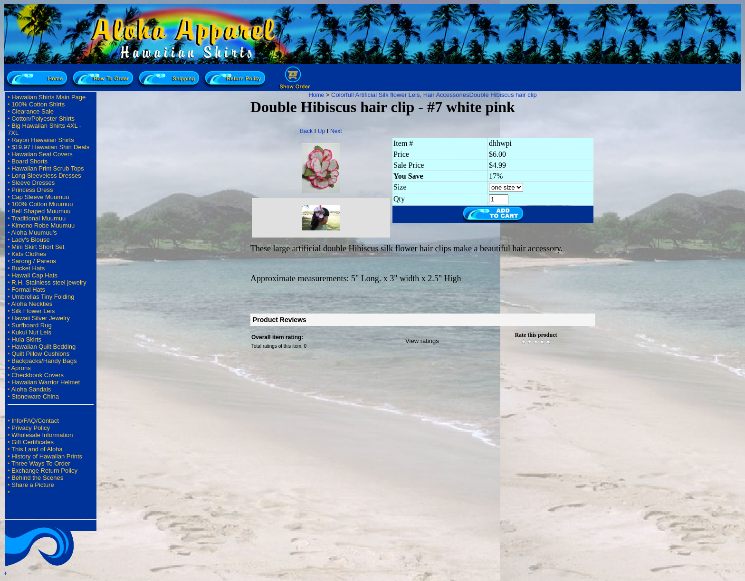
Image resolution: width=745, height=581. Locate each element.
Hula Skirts (26, 339)
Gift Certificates (32, 442)
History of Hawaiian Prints (46, 456)
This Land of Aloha (37, 449)
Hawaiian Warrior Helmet (45, 382)
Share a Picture (32, 484)
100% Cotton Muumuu (42, 204)
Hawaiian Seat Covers (42, 154)
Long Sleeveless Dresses (46, 175)
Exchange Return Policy (44, 470)
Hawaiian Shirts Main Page (48, 97)
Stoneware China (35, 396)
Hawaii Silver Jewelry (40, 318)
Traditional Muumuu (38, 218)
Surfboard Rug (31, 325)
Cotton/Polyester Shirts (43, 118)
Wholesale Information (42, 434)
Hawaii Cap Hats (34, 275)
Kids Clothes (28, 253)
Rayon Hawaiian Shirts (42, 139)
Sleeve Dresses (33, 182)
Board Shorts (29, 161)
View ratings (422, 340)
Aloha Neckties (31, 303)
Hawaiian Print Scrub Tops (47, 168)
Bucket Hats (28, 268)
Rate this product (536, 335)
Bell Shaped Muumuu (40, 211)
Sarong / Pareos (33, 261)
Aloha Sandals (31, 389)
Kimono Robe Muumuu (43, 225)
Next (336, 131)
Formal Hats (28, 289)
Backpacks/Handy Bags (43, 360)
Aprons (20, 367)
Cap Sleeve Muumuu (40, 196)
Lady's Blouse (30, 239)
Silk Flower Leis (33, 310)
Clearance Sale (32, 111)
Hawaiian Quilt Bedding (43, 346)
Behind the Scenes (37, 477)
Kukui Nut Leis (31, 332)
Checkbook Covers (37, 375)
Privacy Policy (30, 427)
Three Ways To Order (40, 463)
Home (316, 95)
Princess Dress (32, 189)
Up (321, 131)
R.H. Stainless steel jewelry (48, 282)
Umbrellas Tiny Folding (42, 296)
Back (306, 131)
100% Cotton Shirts (38, 104)
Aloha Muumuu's (34, 232)
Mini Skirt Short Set (37, 246)
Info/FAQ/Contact (35, 420)
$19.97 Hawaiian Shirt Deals (50, 147)
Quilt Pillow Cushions (40, 353)
